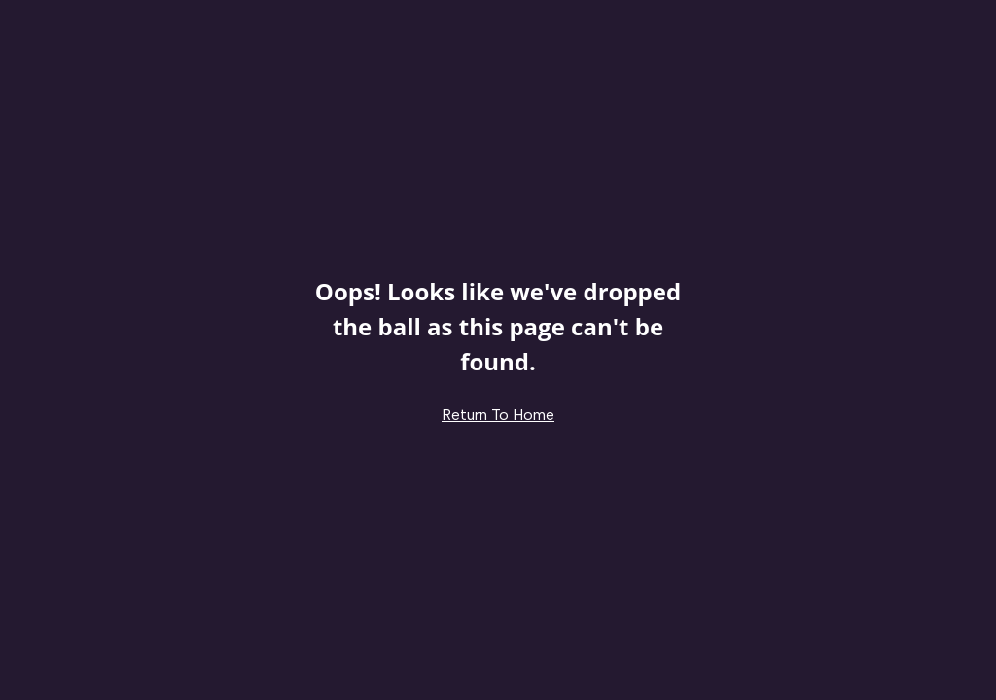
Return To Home (498, 414)
